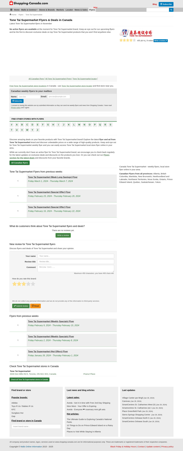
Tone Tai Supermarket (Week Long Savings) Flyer (52, 177)
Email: (44, 96)
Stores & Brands (47, 10)
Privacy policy (16, 108)
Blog (155, 4)
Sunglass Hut (17, 413)
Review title (30, 261)
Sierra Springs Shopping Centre (142, 414)
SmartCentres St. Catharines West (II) (144, 404)
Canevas (131, 401)
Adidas (15, 403)
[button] (11, 10)
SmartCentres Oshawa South (140, 421)
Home (17, 10)
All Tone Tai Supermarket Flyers (58, 79)
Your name (31, 256)
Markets (60, 10)
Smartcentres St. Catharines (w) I (142, 408)
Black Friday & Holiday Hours (123, 446)
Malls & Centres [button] (29, 10)
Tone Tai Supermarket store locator (77, 86)
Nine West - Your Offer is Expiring (81, 406)
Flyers (92, 10)
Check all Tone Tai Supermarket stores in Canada (29, 379)
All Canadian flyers (36, 79)
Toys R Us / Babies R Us (22, 406)
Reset (35, 306)
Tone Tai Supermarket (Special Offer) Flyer (49, 192)
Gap (13, 416)
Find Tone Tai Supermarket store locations (28, 86)
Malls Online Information (31, 446)
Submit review (21, 306)
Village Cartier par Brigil (138, 398)
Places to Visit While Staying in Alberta (84, 431)
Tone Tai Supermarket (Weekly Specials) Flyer (51, 321)
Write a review (160, 41)
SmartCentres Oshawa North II (141, 418)
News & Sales (81, 10)
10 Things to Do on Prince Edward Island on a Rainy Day (90, 426)
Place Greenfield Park (137, 411)
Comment (31, 267)
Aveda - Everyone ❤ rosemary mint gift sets (86, 409)
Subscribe (166, 4)
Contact (141, 446)
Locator (69, 10)
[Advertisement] (32, 54)
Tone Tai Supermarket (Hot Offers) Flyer (48, 351)
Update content (153, 446)
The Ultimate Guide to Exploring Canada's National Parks (89, 420)
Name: (14, 96)
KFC (13, 409)
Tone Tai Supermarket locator (85, 79)
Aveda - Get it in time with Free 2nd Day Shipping (88, 403)
